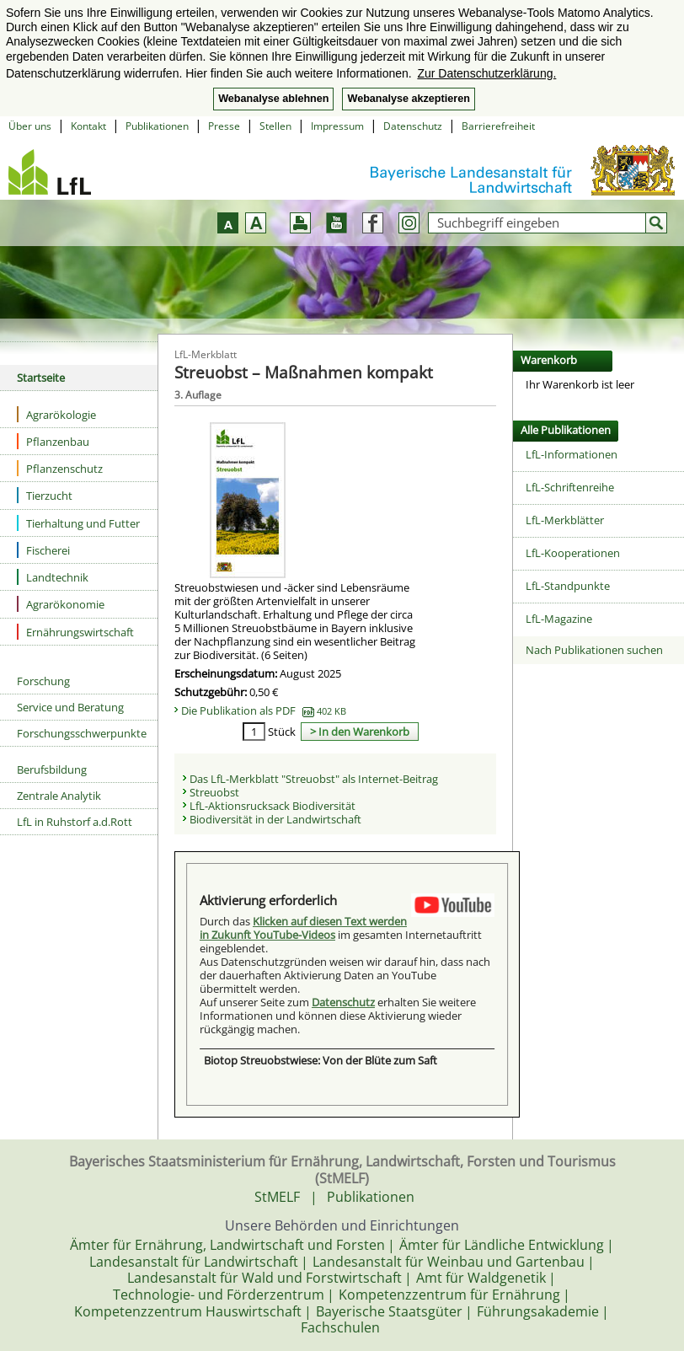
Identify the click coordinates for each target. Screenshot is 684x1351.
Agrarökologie (56, 414)
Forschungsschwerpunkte (82, 733)
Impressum (337, 126)
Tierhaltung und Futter (78, 523)
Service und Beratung (70, 707)
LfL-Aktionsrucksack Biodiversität (272, 805)
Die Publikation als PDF (263, 710)
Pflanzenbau (53, 441)
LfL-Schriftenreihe (570, 487)
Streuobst (214, 792)
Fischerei (43, 550)
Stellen (275, 126)
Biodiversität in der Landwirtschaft (275, 819)
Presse (224, 126)
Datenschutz (412, 126)
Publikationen (157, 126)
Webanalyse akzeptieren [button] (408, 99)
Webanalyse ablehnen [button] (273, 99)
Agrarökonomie (60, 604)
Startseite (41, 377)
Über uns (29, 126)
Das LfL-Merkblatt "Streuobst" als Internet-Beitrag (314, 778)
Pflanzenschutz (60, 468)
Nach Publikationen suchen (594, 649)
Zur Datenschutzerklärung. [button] (486, 73)
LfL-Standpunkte (568, 585)
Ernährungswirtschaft (75, 632)
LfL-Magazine (559, 618)
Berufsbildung (52, 769)
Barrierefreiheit (498, 126)
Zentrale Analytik (59, 795)
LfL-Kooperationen (573, 552)
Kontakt (88, 126)
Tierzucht (44, 495)
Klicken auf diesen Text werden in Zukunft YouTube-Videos (303, 928)
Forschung (43, 681)
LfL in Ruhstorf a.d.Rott (74, 821)
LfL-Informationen (571, 454)
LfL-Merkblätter (565, 520)
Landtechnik (52, 577)
